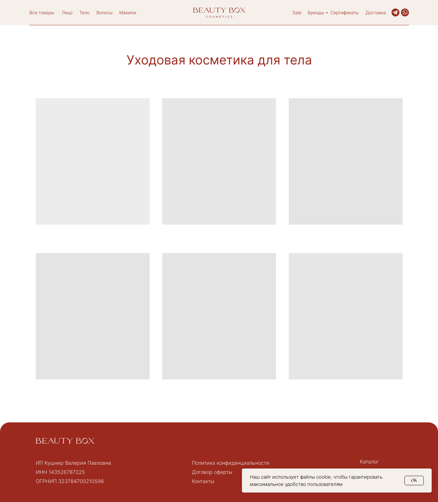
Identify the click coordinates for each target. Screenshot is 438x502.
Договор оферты (212, 472)
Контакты (203, 481)
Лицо (67, 12)
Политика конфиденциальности (230, 463)
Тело (84, 12)
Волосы (104, 12)
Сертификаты (344, 12)
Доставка (376, 12)
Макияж (127, 12)
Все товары (41, 12)
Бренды (316, 12)
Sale (297, 12)
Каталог (369, 461)
